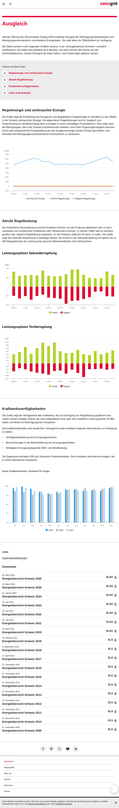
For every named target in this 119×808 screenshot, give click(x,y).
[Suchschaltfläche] (10, 4)
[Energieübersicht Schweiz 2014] (59, 684)
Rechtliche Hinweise (63, 804)
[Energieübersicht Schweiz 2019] (59, 639)
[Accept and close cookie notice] (116, 803)
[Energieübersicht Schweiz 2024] (59, 595)
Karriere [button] (7, 779)
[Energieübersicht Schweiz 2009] (59, 729)
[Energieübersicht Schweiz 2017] (59, 657)
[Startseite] (108, 4)
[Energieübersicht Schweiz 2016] (59, 666)
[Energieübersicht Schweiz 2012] (59, 702)
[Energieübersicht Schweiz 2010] (59, 720)
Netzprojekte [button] (9, 767)
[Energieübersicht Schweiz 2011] (59, 711)
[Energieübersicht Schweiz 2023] (59, 604)
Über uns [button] (8, 773)
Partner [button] (7, 791)
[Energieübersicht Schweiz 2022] (59, 612)
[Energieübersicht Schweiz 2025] (59, 577)
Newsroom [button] (8, 785)
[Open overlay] (114, 791)
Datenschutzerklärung (37, 804)
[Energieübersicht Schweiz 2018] (59, 648)
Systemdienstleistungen (14, 558)
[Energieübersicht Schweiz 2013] (59, 693)
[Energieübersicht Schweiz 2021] (59, 621)
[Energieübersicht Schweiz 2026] (59, 586)
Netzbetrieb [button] (8, 761)
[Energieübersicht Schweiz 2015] (59, 675)
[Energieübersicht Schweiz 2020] (59, 630)
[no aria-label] (43, 749)
